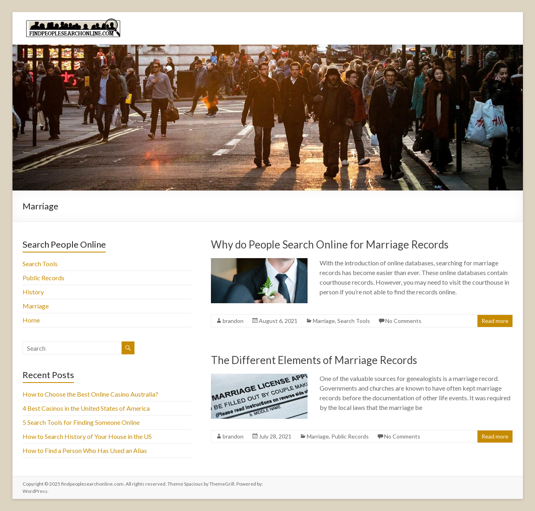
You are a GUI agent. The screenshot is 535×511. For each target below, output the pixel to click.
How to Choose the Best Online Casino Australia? (90, 394)
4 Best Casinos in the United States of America (86, 408)
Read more (494, 320)
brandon (233, 320)
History (33, 292)
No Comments (403, 320)
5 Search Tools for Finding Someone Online (81, 422)
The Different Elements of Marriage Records (314, 360)
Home (31, 320)
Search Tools (353, 320)
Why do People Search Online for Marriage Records (329, 244)
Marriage (324, 320)
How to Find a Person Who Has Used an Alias (85, 450)
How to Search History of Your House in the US (87, 436)
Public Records (350, 436)
